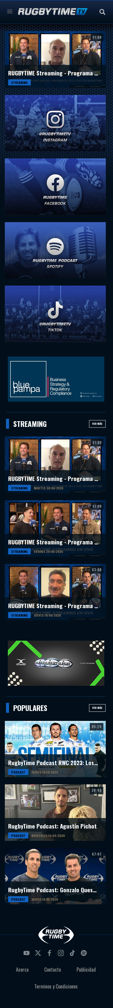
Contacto (52, 969)
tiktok (73, 955)
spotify (85, 955)
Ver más (97, 423)
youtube (27, 955)
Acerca (22, 969)
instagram (62, 955)
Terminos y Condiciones (56, 986)
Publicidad (86, 969)
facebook (50, 955)
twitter (39, 955)
